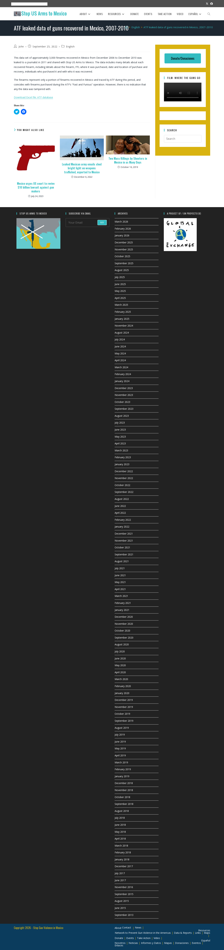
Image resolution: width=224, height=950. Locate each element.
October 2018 (122, 797)
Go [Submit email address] (102, 222)
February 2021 (123, 603)
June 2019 (120, 741)
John (21, 46)
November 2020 (124, 623)
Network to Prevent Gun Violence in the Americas (143, 932)
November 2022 (124, 478)
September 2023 (124, 408)
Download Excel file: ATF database (33, 97)
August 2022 (122, 499)
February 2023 (123, 457)
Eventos (196, 943)
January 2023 (122, 464)
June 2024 (120, 346)
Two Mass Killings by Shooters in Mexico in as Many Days (127, 160)
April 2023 (120, 443)
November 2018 (124, 790)
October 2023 (122, 402)
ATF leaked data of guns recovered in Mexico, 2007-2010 (178, 27)
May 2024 (120, 353)
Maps (207, 932)
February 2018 (123, 852)
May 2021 (120, 582)
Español (205, 940)
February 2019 (123, 769)
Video (157, 938)
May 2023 (120, 436)
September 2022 (124, 492)
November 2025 (124, 249)
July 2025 (120, 277)
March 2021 (121, 596)
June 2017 (120, 880)
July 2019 (120, 734)
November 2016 (124, 887)
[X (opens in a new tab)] (207, 3)
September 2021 (124, 554)
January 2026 (122, 235)
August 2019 (122, 727)
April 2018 (120, 838)
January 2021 (122, 610)
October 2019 (122, 713)
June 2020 (120, 658)
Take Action (143, 938)
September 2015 (124, 894)
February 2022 (123, 519)
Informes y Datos (151, 943)
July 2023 (120, 422)
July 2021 (120, 568)
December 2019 (124, 700)
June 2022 (120, 506)
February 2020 (123, 686)
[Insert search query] (182, 139)
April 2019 (120, 755)
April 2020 (120, 672)
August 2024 (122, 332)
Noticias (133, 943)
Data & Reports (183, 932)
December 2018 (124, 783)
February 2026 (123, 228)
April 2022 (120, 512)
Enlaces (119, 945)
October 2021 (122, 547)
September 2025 (124, 263)
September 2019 (124, 720)
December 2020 (124, 616)
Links (198, 932)
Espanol (43, 4)
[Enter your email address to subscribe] (88, 222)
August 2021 (122, 561)
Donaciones (182, 943)
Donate (119, 938)
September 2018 (124, 804)
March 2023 (121, 450)
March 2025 (121, 304)
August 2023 (122, 415)
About (13, 4)
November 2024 (124, 325)
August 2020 (122, 644)
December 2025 (124, 242)
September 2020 (124, 637)
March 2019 (121, 762)
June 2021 (120, 575)
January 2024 (122, 381)
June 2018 (120, 824)
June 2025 (120, 284)
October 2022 (122, 485)
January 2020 (122, 693)
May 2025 (120, 291)
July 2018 (120, 817)
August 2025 (122, 270)
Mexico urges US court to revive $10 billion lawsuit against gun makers (36, 187)
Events (20, 4)
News (138, 927)
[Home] (126, 27)
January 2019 (122, 776)
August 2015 (122, 901)
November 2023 (124, 395)
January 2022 (122, 526)
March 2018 (121, 845)
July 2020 (120, 651)
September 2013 (124, 915)
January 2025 (122, 318)
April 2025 (120, 298)
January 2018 (122, 859)
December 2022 (124, 471)
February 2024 (123, 374)
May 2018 (120, 831)
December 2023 (124, 388)
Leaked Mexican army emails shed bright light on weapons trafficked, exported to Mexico (82, 168)
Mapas (168, 943)
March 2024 (121, 367)
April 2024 (120, 360)
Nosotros (120, 943)
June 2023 (120, 429)
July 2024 (120, 339)
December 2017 (124, 866)
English (70, 46)
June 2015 (120, 908)
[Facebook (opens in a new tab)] (211, 3)
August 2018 (122, 811)
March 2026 (121, 221)
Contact (126, 927)
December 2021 (124, 533)
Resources (30, 4)
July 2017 (120, 873)
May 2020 (120, 665)
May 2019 (120, 748)
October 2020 (122, 630)
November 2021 (124, 540)
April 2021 (120, 589)
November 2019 (124, 707)
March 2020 (121, 679)
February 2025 (123, 311)
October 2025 (122, 256)
